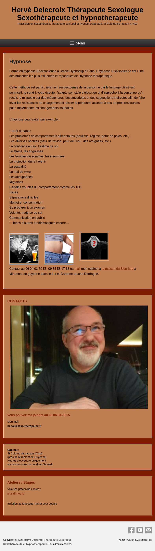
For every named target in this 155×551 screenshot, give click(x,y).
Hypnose (20, 61)
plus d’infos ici (16, 493)
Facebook (131, 530)
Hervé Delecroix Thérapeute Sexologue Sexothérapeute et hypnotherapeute (77, 14)
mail (77, 268)
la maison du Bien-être (117, 268)
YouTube (139, 530)
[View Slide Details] (79, 357)
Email (148, 530)
